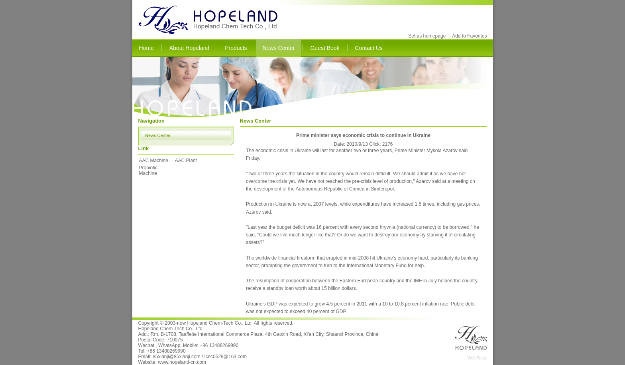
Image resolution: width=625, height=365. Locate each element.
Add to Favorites (469, 36)
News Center (279, 48)
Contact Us (369, 48)
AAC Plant (186, 160)
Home (146, 48)
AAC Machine (153, 160)
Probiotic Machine (148, 170)
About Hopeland (189, 48)
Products (236, 48)
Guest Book (324, 48)
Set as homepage (427, 36)
